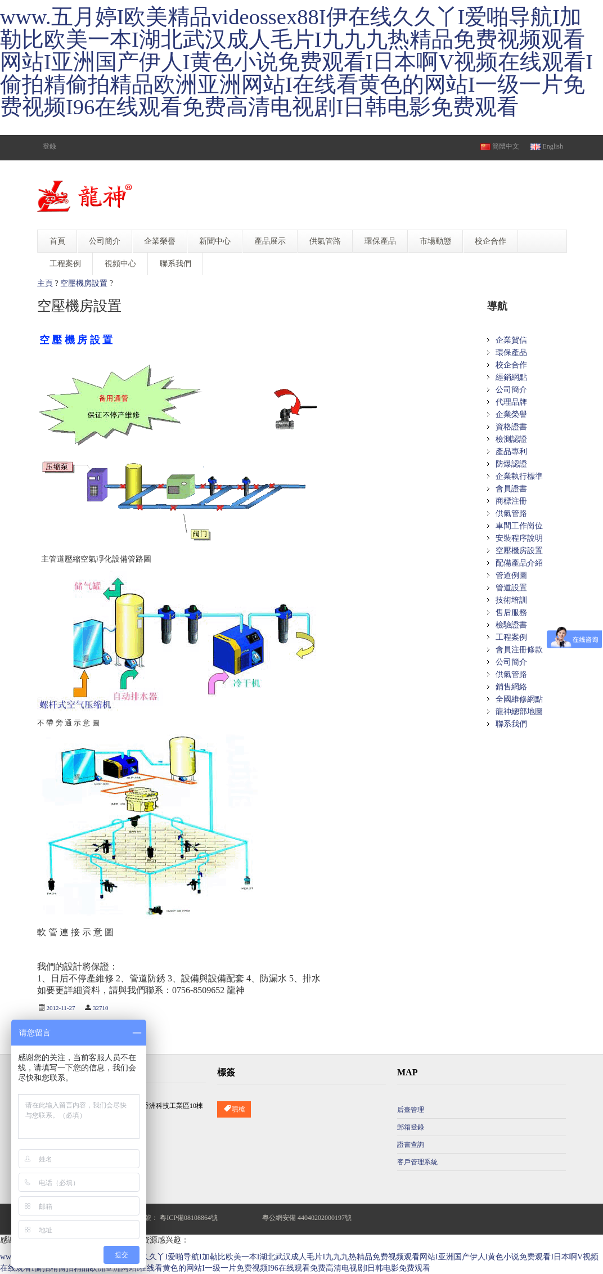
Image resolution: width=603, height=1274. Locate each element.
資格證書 (511, 427)
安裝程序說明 (519, 538)
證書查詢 (410, 1145)
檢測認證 (511, 439)
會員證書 (511, 489)
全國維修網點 (519, 699)
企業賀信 (511, 340)
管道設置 (511, 588)
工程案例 (511, 637)
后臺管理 (410, 1110)
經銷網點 (511, 377)
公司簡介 (511, 389)
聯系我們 (511, 724)
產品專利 (511, 451)
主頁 (45, 283)
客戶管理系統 (417, 1162)
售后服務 (511, 612)
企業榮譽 (511, 414)
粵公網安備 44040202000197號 (307, 1218)
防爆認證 (511, 464)
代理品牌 (511, 402)
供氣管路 (511, 513)
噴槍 (234, 1109)
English (546, 146)
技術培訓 (511, 600)
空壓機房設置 (83, 283)
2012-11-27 (61, 1007)
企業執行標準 (519, 476)
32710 (101, 1007)
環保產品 (511, 352)
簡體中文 (499, 146)
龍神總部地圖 (519, 711)
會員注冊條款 (519, 649)
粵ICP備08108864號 (189, 1218)
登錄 (49, 146)
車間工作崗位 (519, 526)
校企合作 (511, 365)
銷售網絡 (511, 687)
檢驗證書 (511, 625)
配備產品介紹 (519, 563)
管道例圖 (511, 575)
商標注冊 (511, 501)
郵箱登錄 (410, 1127)
